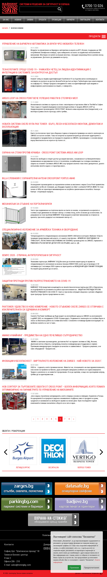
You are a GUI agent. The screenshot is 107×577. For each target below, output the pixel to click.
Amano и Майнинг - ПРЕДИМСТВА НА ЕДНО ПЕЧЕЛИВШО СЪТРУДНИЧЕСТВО (42, 335)
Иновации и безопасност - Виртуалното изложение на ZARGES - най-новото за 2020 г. (52, 360)
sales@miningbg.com (21, 564)
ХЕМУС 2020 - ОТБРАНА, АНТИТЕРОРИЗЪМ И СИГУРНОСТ (31, 255)
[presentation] (5, 452)
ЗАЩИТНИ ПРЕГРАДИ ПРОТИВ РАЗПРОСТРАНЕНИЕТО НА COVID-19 (36, 280)
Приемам (74, 567)
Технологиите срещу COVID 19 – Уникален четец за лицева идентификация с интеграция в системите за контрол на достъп (46, 71)
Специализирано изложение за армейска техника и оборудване (40, 229)
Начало (5, 28)
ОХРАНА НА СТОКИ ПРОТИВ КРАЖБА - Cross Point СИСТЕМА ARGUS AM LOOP (42, 152)
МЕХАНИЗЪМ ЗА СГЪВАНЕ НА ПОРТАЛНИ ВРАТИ (27, 203)
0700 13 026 (94, 6)
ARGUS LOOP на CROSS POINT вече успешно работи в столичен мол (40, 98)
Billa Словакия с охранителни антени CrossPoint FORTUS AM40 (38, 178)
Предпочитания (91, 567)
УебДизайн (98, 573)
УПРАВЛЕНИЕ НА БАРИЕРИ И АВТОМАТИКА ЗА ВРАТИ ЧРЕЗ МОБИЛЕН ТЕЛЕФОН (43, 43)
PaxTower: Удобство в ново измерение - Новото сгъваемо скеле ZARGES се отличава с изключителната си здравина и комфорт (53, 308)
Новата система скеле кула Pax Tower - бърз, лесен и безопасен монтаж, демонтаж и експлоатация (52, 125)
